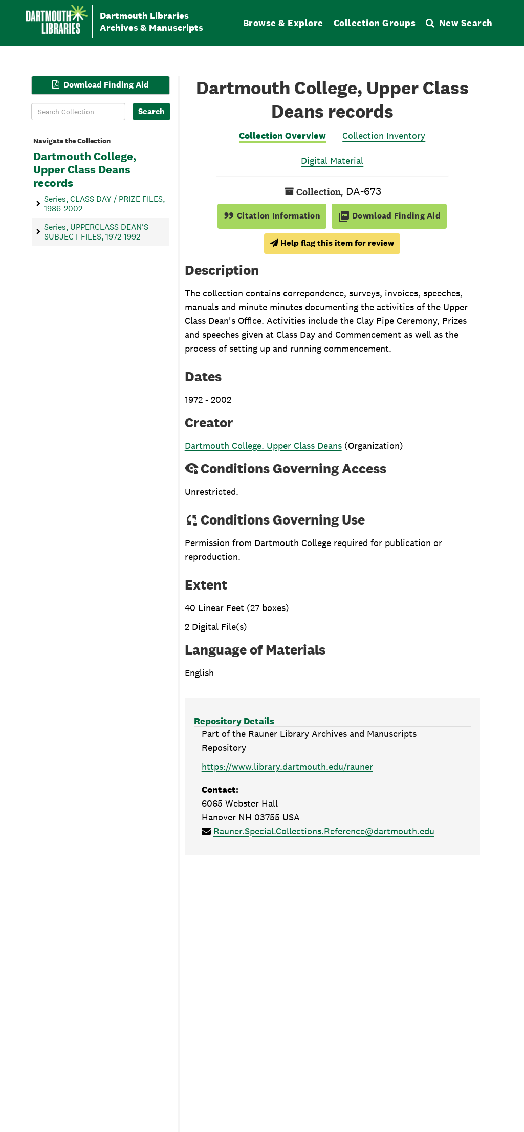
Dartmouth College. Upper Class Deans (263, 445)
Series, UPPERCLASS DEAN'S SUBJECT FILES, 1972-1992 (96, 231)
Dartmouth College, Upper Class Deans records (84, 170)
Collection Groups (375, 23)
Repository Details (234, 721)
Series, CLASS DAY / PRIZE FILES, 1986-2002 (104, 203)
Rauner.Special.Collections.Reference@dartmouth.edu (323, 831)
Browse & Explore (283, 23)
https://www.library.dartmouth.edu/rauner (287, 766)
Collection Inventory (383, 135)
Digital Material (332, 160)
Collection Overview (282, 135)
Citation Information (272, 215)
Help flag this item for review (332, 242)
